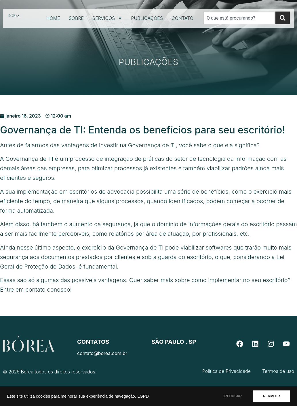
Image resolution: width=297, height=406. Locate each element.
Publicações (147, 18)
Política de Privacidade (226, 371)
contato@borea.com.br (102, 353)
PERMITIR (271, 396)
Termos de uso (278, 371)
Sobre (76, 18)
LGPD (143, 396)
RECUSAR (233, 396)
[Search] (282, 18)
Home (53, 18)
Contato (182, 18)
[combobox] (239, 18)
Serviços (107, 18)
